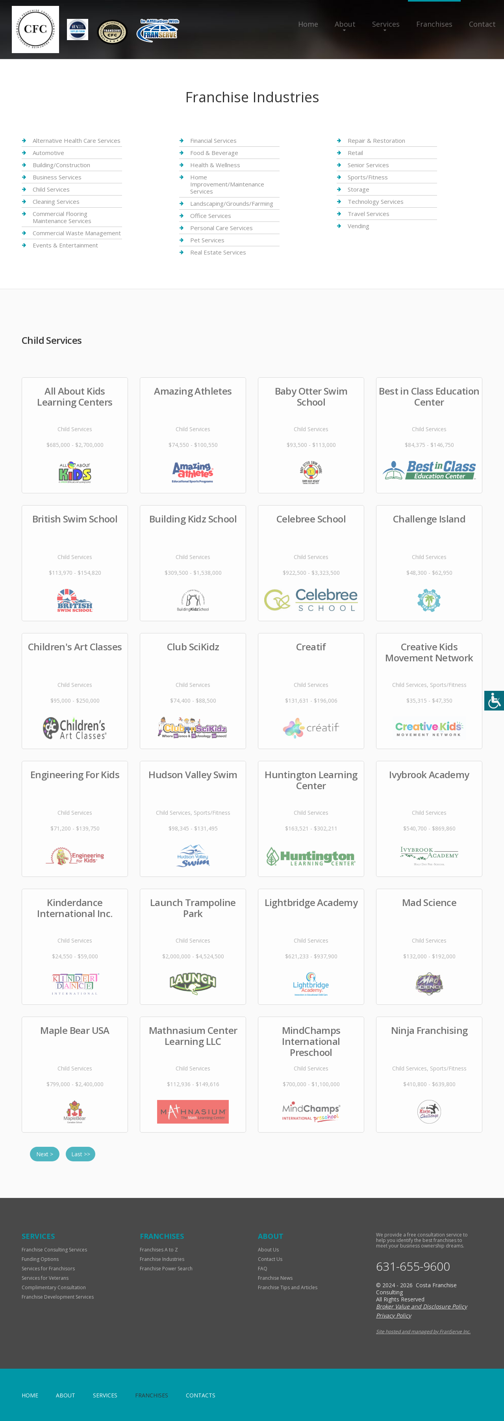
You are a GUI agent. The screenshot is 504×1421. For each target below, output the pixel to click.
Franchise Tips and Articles (287, 1287)
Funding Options (40, 1259)
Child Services (51, 189)
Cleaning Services (56, 201)
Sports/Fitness (368, 177)
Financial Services (213, 140)
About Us (268, 1249)
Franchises (434, 24)
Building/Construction (61, 165)
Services (386, 24)
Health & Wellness (215, 165)
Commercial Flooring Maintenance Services (62, 217)
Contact (482, 24)
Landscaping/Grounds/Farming (231, 203)
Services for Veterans (45, 1278)
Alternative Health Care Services (76, 140)
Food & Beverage (214, 153)
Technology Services (376, 201)
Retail (355, 153)
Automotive (48, 153)
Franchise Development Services (58, 1297)
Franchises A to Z (159, 1249)
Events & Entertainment (65, 245)
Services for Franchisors (48, 1268)
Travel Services (368, 214)
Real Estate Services (218, 252)
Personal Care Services (221, 228)
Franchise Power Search (166, 1268)
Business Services (57, 177)
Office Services (210, 216)
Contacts (200, 1395)
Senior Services (368, 165)
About (345, 24)
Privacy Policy (393, 1315)
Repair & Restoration (376, 140)
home (30, 1395)
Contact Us (270, 1259)
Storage (358, 189)
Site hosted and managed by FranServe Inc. (423, 1331)
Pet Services (207, 240)
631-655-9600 (413, 1266)
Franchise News (275, 1278)
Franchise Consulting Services (54, 1249)
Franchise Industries (162, 1259)
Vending (358, 226)
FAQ (262, 1268)
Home (308, 24)
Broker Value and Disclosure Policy (421, 1306)
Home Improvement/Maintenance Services (227, 184)
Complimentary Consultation (54, 1287)
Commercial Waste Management (77, 233)
